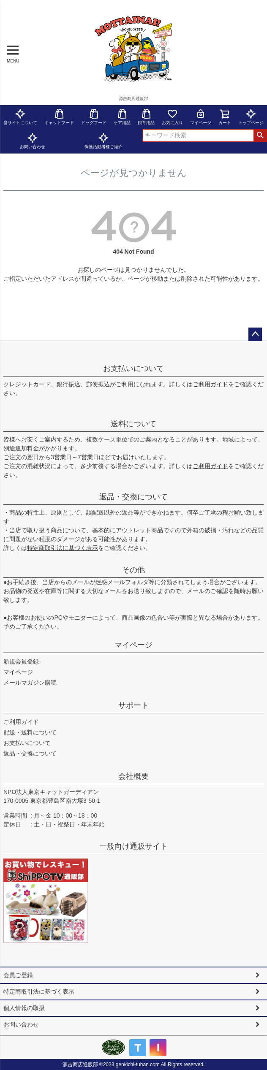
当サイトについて (20, 116)
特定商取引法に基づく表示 (62, 547)
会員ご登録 (18, 975)
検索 (260, 135)
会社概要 (133, 776)
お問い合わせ (32, 141)
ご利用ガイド (210, 384)
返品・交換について (133, 497)
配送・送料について (30, 732)
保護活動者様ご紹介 (103, 141)
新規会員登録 (21, 661)
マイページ (200, 116)
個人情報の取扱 (24, 1008)
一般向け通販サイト (133, 846)
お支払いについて (133, 368)
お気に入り (172, 116)
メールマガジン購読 (30, 682)
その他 (133, 570)
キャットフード (59, 116)
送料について (133, 424)
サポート (133, 705)
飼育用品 (146, 116)
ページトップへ (255, 334)
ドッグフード (93, 116)
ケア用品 (122, 116)
